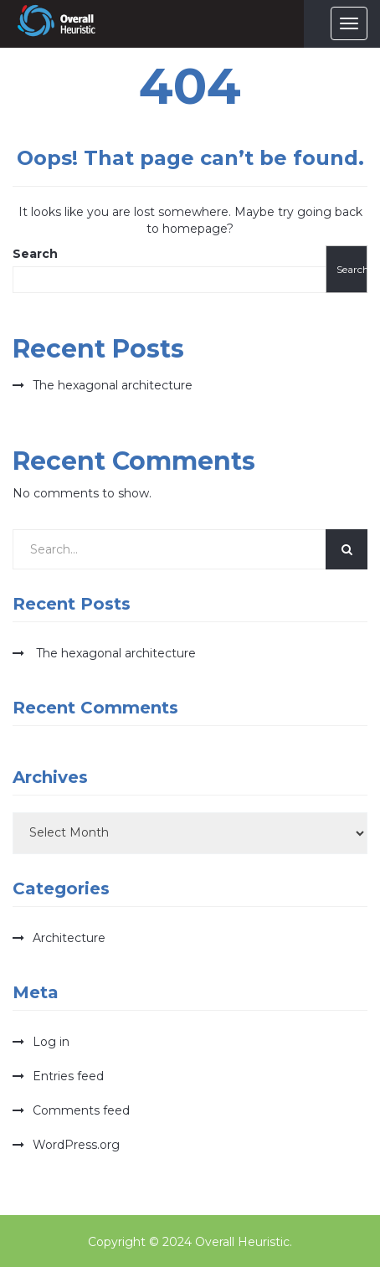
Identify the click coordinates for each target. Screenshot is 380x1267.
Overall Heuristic (242, 1241)
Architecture (69, 937)
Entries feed (68, 1076)
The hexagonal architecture (113, 385)
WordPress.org (76, 1144)
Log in (51, 1041)
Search (35, 253)
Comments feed (81, 1110)
